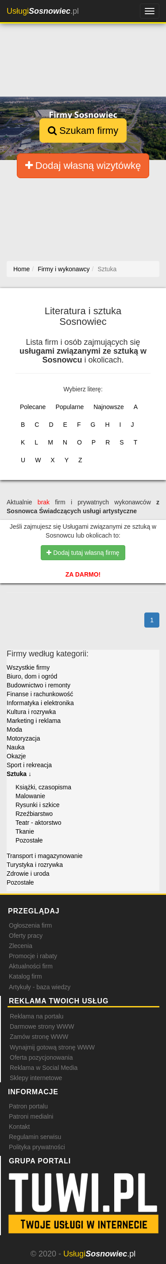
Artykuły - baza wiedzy (39, 987)
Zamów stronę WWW (39, 1036)
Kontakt (19, 1126)
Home (21, 269)
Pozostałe (28, 840)
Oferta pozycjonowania (41, 1057)
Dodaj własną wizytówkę (83, 165)
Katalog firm (25, 976)
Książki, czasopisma (43, 787)
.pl (43, 11)
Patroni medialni (31, 1116)
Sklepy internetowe (36, 1077)
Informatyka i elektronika (40, 702)
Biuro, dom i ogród (32, 676)
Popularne (69, 406)
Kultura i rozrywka (31, 711)
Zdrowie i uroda (28, 873)
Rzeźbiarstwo (34, 813)
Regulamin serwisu (35, 1136)
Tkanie (24, 831)
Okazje (16, 756)
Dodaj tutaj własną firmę (82, 552)
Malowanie (30, 796)
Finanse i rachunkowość (40, 694)
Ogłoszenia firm (30, 925)
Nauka (15, 747)
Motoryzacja (23, 738)
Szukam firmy (83, 130)
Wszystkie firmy (28, 667)
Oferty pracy (25, 935)
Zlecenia (20, 945)
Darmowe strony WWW (42, 1026)
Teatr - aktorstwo (38, 822)
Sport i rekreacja (29, 765)
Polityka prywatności (37, 1147)
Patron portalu (28, 1106)
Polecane (33, 406)
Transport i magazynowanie (44, 855)
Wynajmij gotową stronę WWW (52, 1047)
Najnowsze (108, 406)
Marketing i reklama (34, 720)
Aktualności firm (31, 966)
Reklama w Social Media (43, 1067)
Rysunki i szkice (37, 804)
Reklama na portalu (36, 1016)
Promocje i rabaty (33, 956)
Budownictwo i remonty (38, 685)
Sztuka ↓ (19, 773)
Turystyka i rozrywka (35, 864)
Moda (14, 729)
